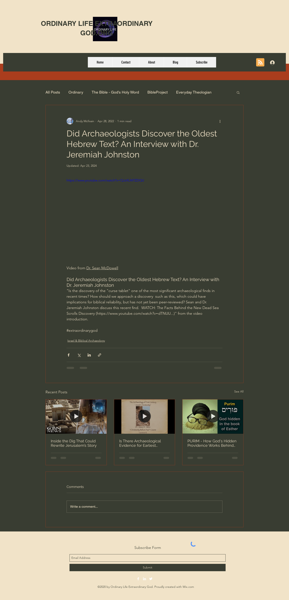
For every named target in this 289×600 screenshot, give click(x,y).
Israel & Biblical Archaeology (86, 340)
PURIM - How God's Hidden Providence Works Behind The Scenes (212, 443)
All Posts (52, 92)
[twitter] (151, 579)
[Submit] (148, 567)
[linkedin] (144, 579)
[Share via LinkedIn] (89, 355)
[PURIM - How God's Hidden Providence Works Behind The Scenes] (212, 416)
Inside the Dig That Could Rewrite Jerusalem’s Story (74, 443)
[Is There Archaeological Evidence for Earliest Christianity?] (144, 416)
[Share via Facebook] (69, 355)
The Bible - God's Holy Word (115, 92)
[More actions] (219, 121)
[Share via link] (100, 355)
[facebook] (138, 579)
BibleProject (157, 92)
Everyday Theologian (193, 92)
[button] (238, 92)
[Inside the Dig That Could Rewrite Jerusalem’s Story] (76, 416)
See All (239, 391)
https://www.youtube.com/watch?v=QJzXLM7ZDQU (105, 180)
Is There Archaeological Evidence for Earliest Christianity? (140, 443)
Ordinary (75, 92)
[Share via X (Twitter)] (79, 355)
